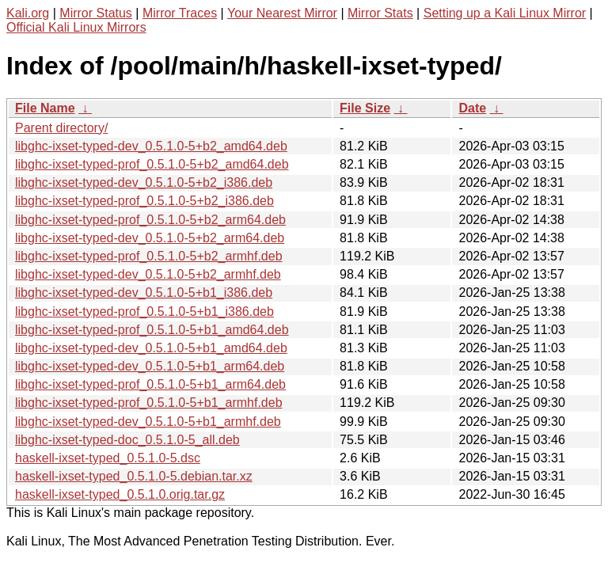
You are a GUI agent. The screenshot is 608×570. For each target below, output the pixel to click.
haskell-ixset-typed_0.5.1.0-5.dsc (107, 458)
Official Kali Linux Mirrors (76, 27)
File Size (365, 108)
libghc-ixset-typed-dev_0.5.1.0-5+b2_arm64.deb (149, 238)
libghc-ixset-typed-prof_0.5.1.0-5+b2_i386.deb (144, 200)
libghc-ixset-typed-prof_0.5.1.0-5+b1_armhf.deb (149, 402)
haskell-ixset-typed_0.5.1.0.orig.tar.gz (120, 494)
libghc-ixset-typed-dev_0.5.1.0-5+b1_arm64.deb (149, 366)
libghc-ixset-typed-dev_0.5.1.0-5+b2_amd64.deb (151, 146)
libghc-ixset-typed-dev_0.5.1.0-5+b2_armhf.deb (148, 274)
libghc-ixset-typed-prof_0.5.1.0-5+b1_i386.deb (144, 311)
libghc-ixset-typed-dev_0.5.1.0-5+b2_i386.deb (143, 182)
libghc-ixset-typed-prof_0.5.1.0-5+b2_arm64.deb (150, 219)
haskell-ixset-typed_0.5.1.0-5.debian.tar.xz (134, 476)
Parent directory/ (61, 128)
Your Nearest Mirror (282, 13)
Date (472, 108)
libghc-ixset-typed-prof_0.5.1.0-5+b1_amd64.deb (152, 329)
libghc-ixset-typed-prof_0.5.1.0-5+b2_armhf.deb (149, 256)
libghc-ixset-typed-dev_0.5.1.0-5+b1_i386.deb (143, 292)
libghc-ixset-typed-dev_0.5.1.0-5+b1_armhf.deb (148, 421)
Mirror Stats (380, 13)
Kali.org (27, 13)
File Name (45, 108)
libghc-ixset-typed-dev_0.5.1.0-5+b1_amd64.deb (151, 348)
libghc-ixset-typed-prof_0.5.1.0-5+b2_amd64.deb (152, 164)
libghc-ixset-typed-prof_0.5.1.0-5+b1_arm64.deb (150, 384)
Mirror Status (95, 13)
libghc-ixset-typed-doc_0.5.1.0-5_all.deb (127, 439)
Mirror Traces (179, 13)
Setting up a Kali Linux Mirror (505, 13)
